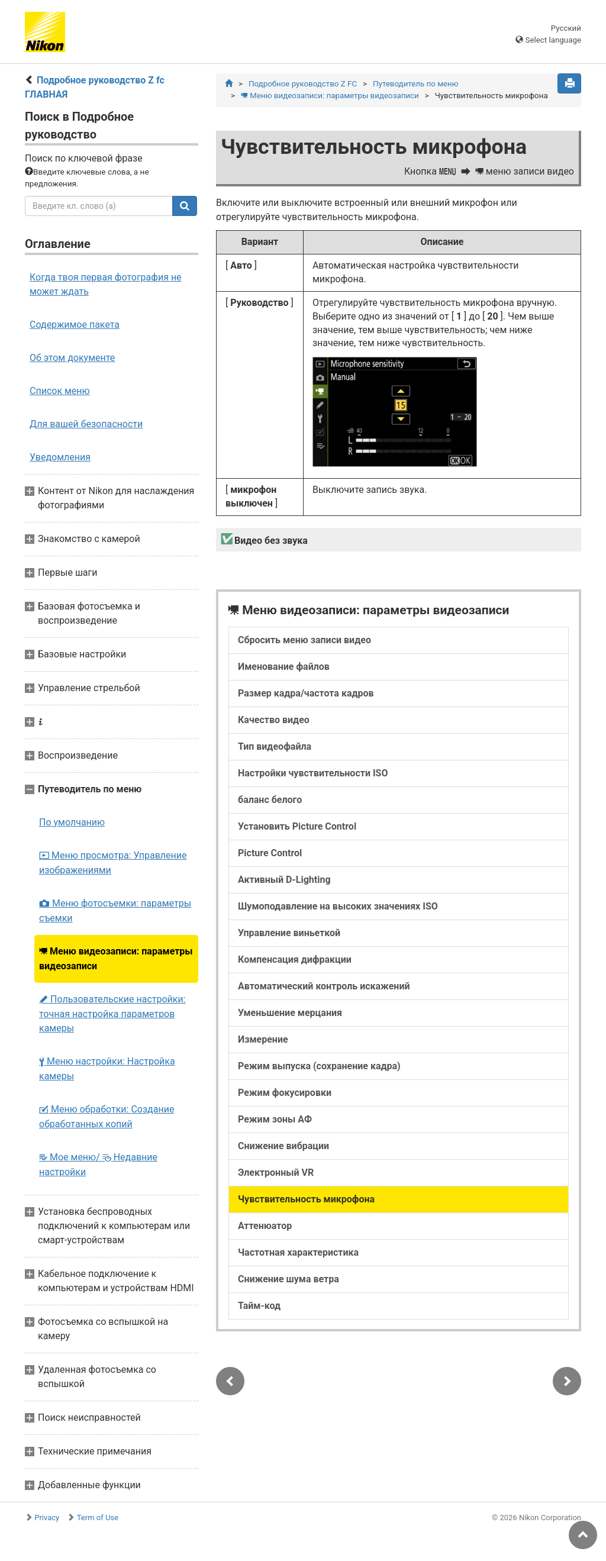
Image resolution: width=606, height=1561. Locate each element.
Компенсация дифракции (295, 959)
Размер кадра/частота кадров (306, 693)
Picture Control (270, 853)
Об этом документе (72, 357)
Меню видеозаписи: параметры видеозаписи (116, 959)
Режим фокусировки (284, 1092)
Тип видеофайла (274, 746)
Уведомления (60, 457)
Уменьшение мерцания (290, 1012)
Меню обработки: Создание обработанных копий (106, 1117)
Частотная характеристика (298, 1252)
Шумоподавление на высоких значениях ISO (338, 906)
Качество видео (274, 719)
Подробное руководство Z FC (303, 83)
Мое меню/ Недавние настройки (98, 1165)
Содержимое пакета (75, 324)
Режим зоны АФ (275, 1119)
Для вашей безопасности (86, 424)
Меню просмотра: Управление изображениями (112, 863)
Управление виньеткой (289, 932)
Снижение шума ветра (288, 1279)
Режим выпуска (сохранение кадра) (319, 1066)
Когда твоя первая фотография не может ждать (106, 284)
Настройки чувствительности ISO (313, 773)
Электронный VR (276, 1172)
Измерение (263, 1039)
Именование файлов (284, 666)
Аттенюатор (265, 1225)
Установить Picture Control (297, 826)
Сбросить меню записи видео (304, 640)
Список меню (60, 390)
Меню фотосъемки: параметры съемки (115, 911)
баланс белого (270, 799)
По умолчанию (72, 822)
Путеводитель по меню (416, 83)
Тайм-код (259, 1305)
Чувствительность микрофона (306, 1199)
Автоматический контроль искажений (324, 986)
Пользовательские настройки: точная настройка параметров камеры (112, 1014)
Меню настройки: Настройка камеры (107, 1069)
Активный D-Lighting (284, 879)
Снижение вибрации (283, 1146)
